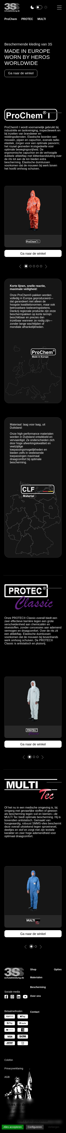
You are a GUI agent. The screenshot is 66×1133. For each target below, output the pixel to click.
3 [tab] (36, 267)
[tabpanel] (33, 221)
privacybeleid (40, 1121)
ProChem (10, 19)
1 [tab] (27, 266)
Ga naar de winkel (33, 253)
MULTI (41, 19)
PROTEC (27, 19)
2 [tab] (32, 267)
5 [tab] (43, 267)
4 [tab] (39, 267)
